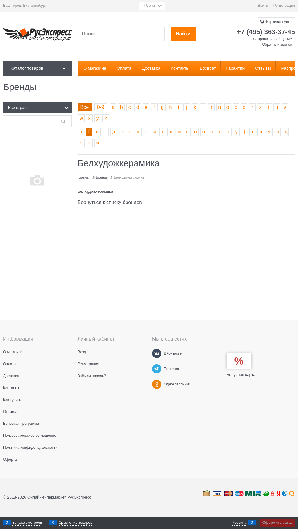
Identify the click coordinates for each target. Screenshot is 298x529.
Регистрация (284, 5)
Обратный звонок (277, 44)
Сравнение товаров (75, 522)
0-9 (100, 107)
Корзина (239, 522)
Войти (263, 5)
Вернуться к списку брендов (110, 202)
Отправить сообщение (272, 39)
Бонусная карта (241, 374)
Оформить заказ (277, 522)
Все (84, 107)
